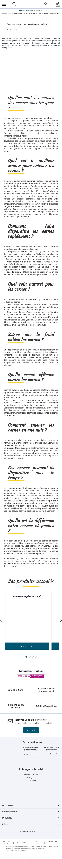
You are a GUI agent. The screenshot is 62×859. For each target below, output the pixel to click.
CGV (16, 846)
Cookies (24, 846)
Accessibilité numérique (53, 846)
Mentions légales (6, 846)
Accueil (4, 73)
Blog (9, 73)
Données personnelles (36, 846)
